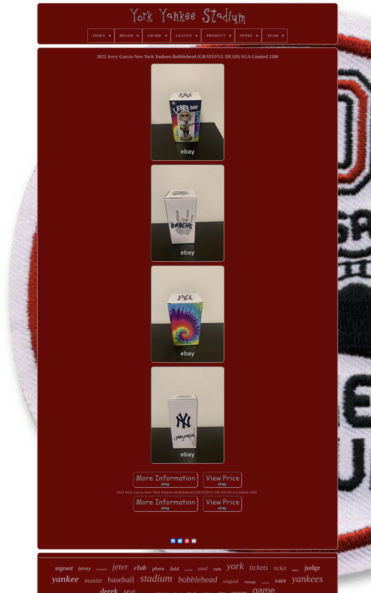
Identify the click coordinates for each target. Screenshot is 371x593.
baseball (121, 579)
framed (102, 569)
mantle (93, 580)
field (174, 568)
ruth (217, 569)
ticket (280, 568)
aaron (265, 582)
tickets (259, 567)
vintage (250, 582)
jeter (120, 566)
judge (312, 567)
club (140, 567)
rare (280, 580)
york (235, 566)
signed (63, 568)
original (231, 581)
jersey (85, 568)
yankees (307, 578)
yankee (65, 579)
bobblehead (197, 579)
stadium (156, 578)
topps (295, 570)
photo (158, 568)
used (203, 568)
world (188, 570)
